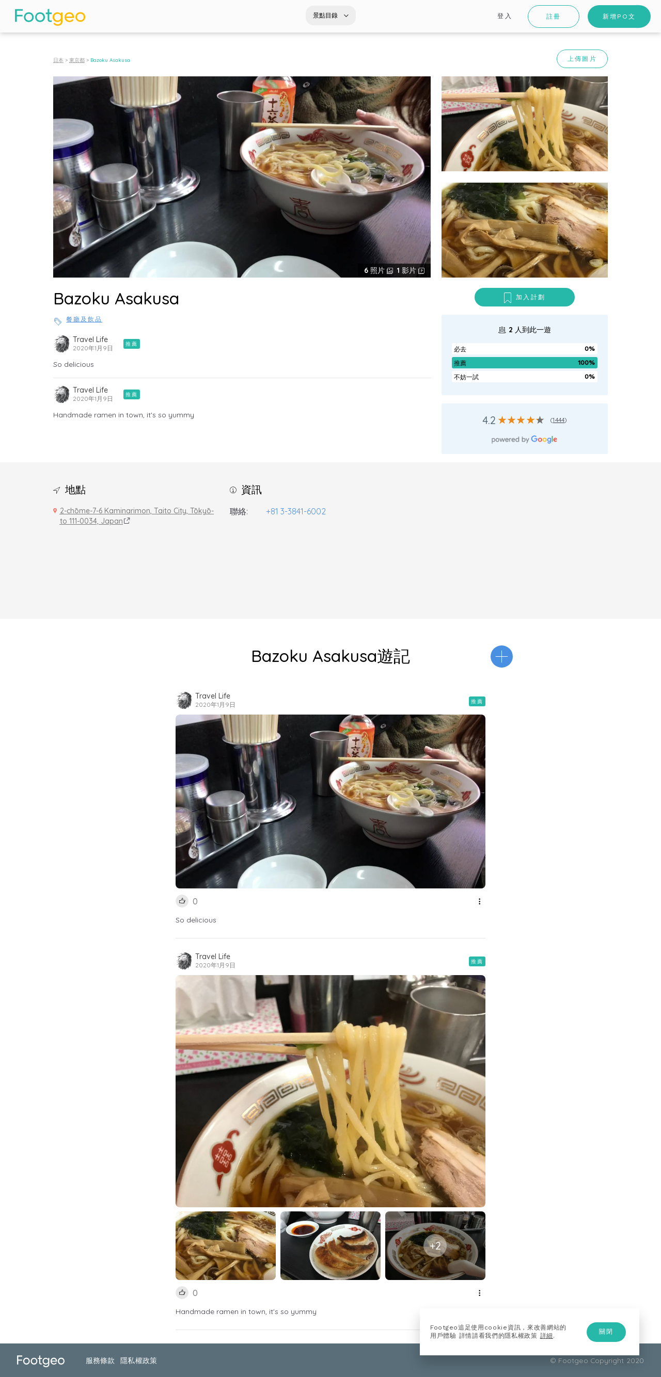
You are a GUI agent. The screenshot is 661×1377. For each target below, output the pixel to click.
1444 (558, 420)
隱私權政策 (138, 1360)
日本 (58, 60)
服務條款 (100, 1360)
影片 (407, 270)
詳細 (546, 1335)
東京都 (77, 60)
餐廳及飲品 (84, 319)
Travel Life (90, 339)
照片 (375, 270)
